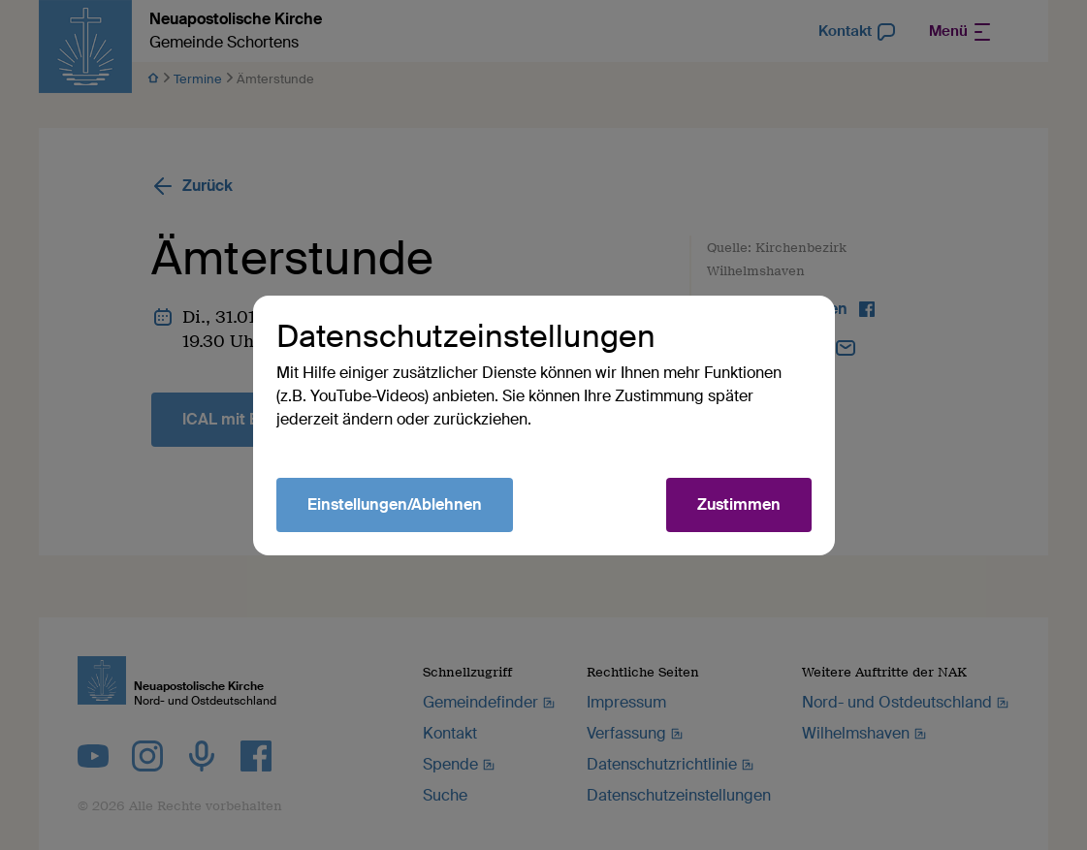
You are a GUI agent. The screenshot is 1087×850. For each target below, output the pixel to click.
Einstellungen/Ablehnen (394, 504)
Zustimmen (739, 504)
